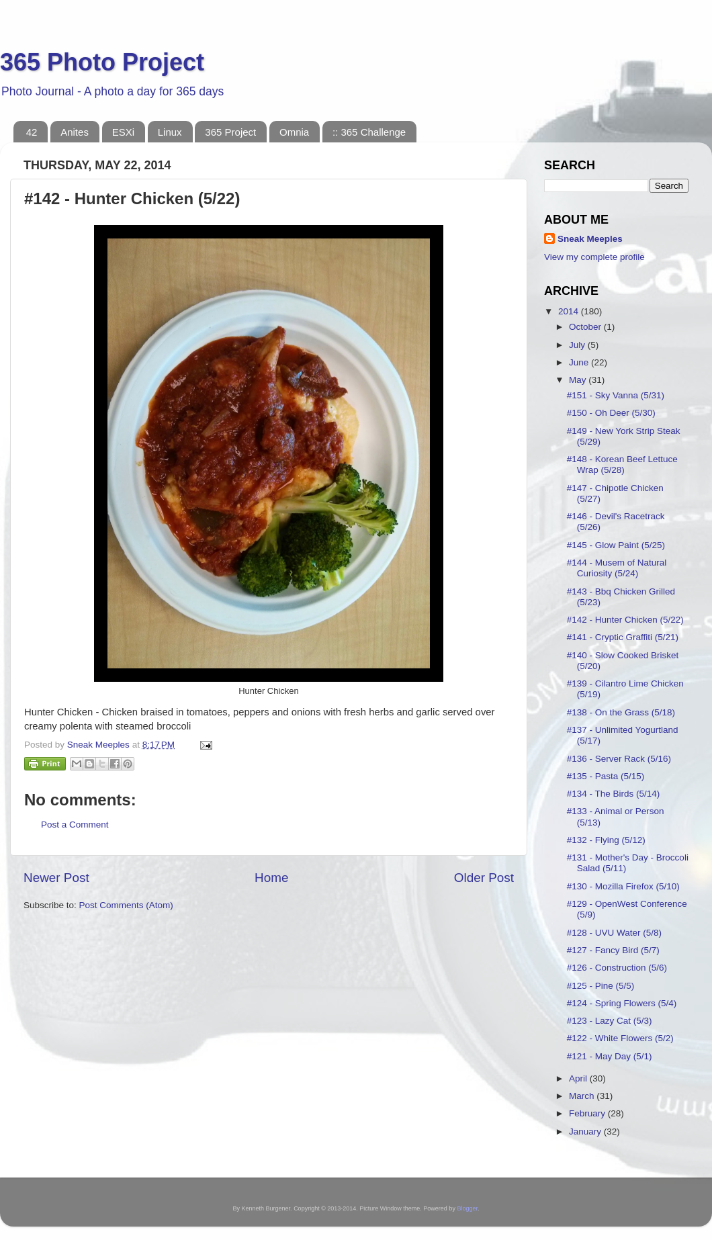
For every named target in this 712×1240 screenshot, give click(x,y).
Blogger (467, 1208)
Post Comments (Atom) (126, 905)
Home (271, 878)
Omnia (294, 132)
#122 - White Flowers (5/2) (620, 1038)
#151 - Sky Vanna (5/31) (615, 395)
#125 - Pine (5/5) (601, 986)
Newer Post (56, 878)
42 (32, 132)
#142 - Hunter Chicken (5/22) (625, 620)
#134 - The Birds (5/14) (613, 794)
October (586, 327)
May (578, 380)
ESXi (123, 132)
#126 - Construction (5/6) (617, 968)
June (580, 362)
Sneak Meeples (590, 239)
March (582, 1096)
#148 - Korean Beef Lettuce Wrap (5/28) (622, 464)
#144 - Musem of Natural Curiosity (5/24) (617, 568)
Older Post (484, 878)
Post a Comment (75, 825)
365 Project (230, 132)
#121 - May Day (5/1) (609, 1056)
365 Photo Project (102, 62)
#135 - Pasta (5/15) (606, 776)
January (586, 1131)
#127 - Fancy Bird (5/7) (613, 950)
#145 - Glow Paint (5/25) (616, 545)
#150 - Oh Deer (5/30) (611, 413)
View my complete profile (594, 257)
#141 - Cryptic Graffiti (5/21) (622, 637)
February (588, 1113)
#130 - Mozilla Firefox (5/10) (623, 886)
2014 (569, 311)
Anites (74, 132)
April (579, 1078)
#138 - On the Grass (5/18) (621, 712)
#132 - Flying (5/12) (606, 840)
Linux (170, 132)
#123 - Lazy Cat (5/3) (609, 1021)
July (578, 345)
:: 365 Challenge (369, 132)
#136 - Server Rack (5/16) (619, 759)
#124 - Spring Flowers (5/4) (622, 1003)
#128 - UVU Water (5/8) (614, 933)
